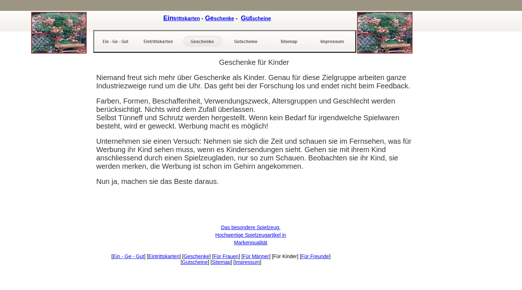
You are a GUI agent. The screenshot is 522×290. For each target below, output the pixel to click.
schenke (219, 18)
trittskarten (181, 18)
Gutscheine (195, 262)
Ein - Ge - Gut (128, 256)
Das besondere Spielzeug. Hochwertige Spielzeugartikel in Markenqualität (250, 234)
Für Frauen (226, 256)
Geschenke (196, 256)
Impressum (247, 262)
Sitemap (221, 262)
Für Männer (256, 256)
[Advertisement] (60, 172)
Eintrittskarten (163, 256)
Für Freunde (315, 256)
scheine (256, 18)
